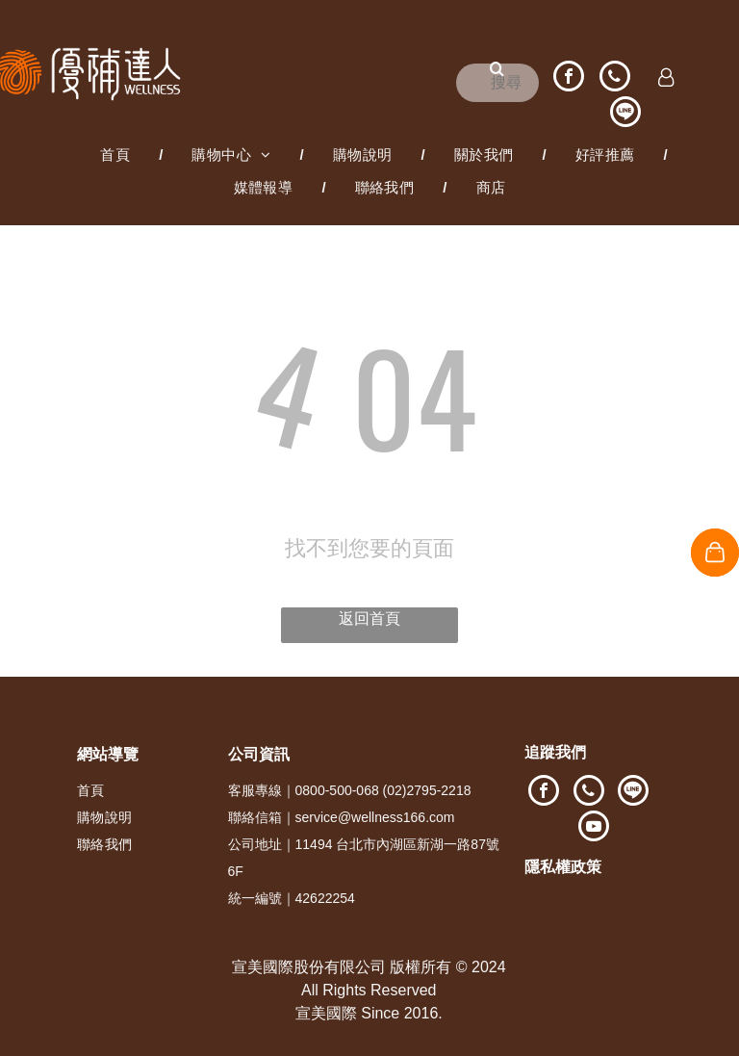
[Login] (666, 78)
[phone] (614, 78)
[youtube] (593, 828)
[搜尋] (497, 83)
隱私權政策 (562, 867)
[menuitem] (117, 155)
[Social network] (625, 114)
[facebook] (568, 78)
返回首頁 (369, 618)
